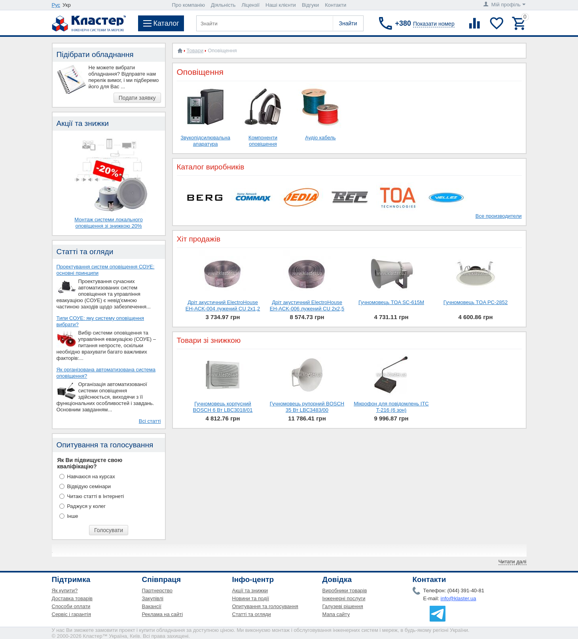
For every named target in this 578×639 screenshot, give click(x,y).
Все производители (499, 216)
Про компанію (188, 5)
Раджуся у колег (86, 506)
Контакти (335, 5)
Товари (195, 50)
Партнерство (157, 590)
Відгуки (310, 5)
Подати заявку (137, 98)
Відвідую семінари (89, 486)
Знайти (348, 23)
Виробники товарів (344, 590)
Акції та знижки (250, 590)
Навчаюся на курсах (91, 476)
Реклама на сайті (162, 614)
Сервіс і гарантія (71, 614)
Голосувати (108, 530)
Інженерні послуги (344, 598)
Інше (72, 516)
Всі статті (150, 421)
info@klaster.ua (458, 598)
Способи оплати (71, 606)
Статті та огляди (251, 614)
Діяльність (223, 5)
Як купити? (65, 590)
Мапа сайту (336, 614)
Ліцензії (250, 5)
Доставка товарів (72, 598)
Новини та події (250, 598)
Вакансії (151, 606)
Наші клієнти (280, 5)
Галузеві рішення (342, 606)
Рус (56, 5)
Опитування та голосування (265, 606)
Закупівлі (152, 598)
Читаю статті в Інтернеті (95, 496)
